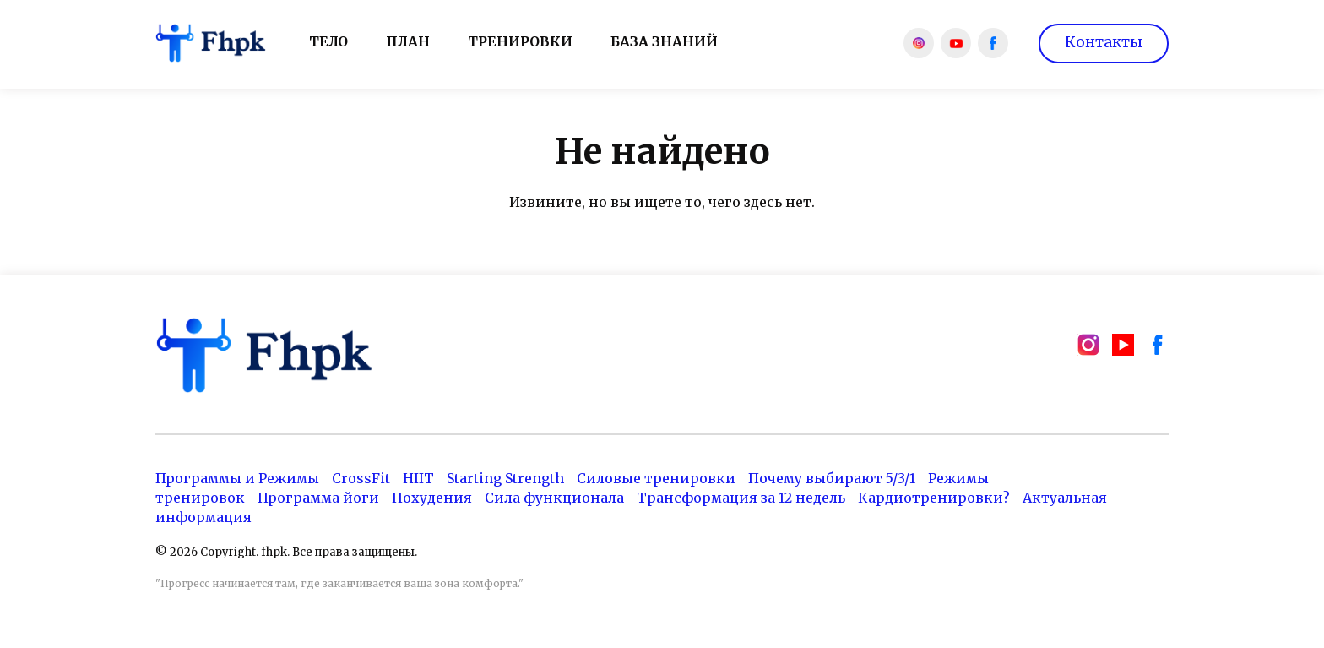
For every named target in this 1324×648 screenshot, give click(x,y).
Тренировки (520, 41)
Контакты (1103, 42)
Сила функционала (554, 497)
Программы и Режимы (237, 478)
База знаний (664, 41)
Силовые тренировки (656, 478)
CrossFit (361, 478)
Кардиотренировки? (934, 497)
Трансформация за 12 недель (741, 497)
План (408, 41)
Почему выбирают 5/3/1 (831, 478)
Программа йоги (318, 497)
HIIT (418, 478)
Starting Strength (505, 478)
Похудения (432, 497)
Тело (328, 41)
